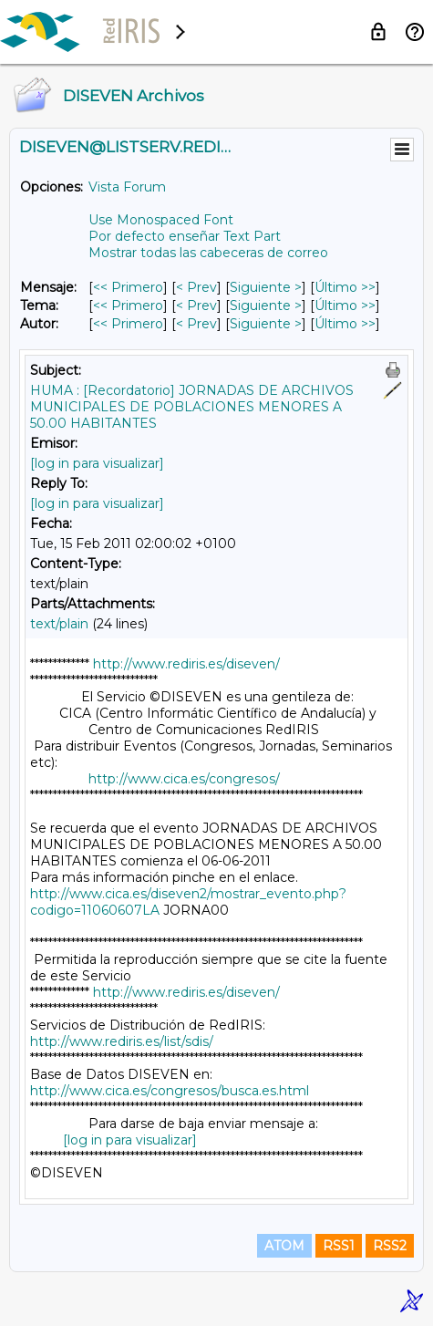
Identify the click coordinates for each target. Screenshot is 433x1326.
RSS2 (390, 1246)
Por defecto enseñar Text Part (184, 236)
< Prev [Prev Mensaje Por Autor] (196, 324)
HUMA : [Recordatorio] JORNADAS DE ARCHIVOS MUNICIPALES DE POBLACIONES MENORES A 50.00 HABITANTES (192, 406)
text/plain (59, 624)
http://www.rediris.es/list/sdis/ (121, 1041)
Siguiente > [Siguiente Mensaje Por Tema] (266, 305)
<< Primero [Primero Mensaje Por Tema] (128, 305)
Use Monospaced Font (160, 220)
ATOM (284, 1246)
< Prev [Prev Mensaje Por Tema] (196, 305)
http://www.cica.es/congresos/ (184, 779)
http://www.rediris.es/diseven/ (186, 664)
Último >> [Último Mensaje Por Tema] (345, 305)
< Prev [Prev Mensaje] (196, 287)
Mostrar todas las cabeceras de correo (208, 252)
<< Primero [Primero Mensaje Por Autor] (128, 324)
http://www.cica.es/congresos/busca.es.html (169, 1091)
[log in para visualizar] (97, 463)
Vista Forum (127, 187)
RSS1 (339, 1246)
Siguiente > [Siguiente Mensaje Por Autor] (266, 324)
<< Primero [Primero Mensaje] (128, 287)
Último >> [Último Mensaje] (345, 287)
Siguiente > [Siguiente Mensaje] (266, 287)
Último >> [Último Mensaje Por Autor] (345, 324)
